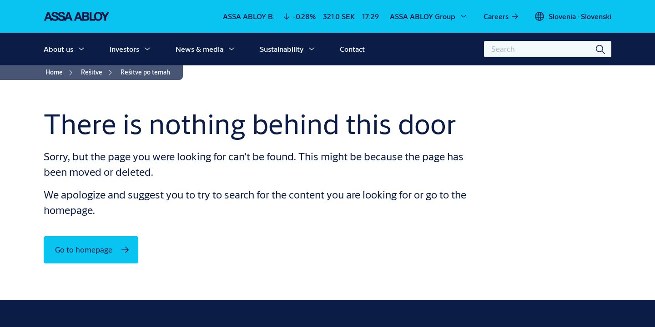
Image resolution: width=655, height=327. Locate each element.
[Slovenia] (572, 16)
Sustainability (281, 49)
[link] (501, 16)
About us (58, 49)
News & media (199, 49)
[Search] (600, 49)
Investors (124, 49)
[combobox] (547, 49)
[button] (81, 49)
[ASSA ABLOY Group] (429, 16)
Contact (352, 49)
